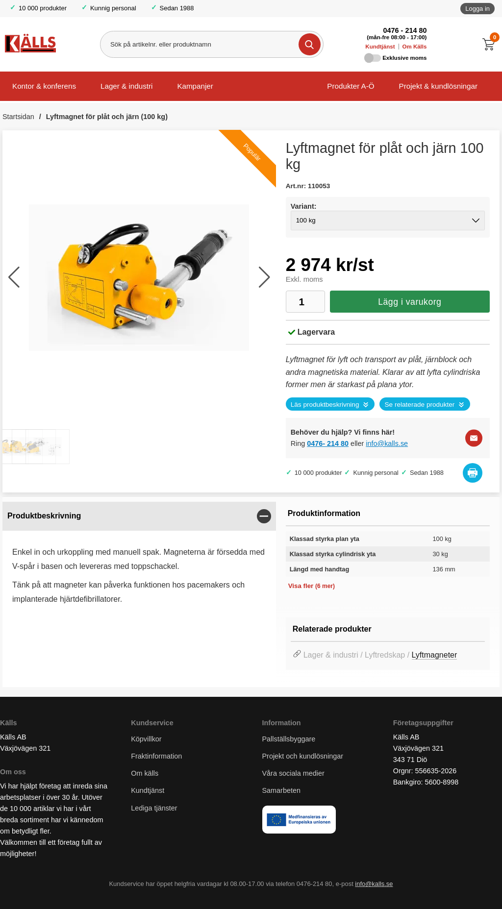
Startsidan (18, 117)
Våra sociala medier (293, 773)
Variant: (304, 206)
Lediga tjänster (154, 808)
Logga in (477, 8)
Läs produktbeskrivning (325, 404)
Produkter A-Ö (350, 86)
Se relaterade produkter (419, 404)
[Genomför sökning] (310, 44)
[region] (139, 516)
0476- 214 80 (328, 443)
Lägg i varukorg (409, 302)
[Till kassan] (491, 44)
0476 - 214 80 (405, 30)
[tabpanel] (139, 561)
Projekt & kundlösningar (438, 86)
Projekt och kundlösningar (303, 756)
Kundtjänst (380, 46)
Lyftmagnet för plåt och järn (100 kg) (107, 117)
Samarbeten (282, 790)
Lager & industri (126, 86)
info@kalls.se (387, 443)
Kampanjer (195, 86)
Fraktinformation (156, 756)
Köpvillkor (146, 739)
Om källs (144, 773)
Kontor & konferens (44, 86)
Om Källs (414, 46)
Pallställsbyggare (289, 739)
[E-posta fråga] (473, 437)
